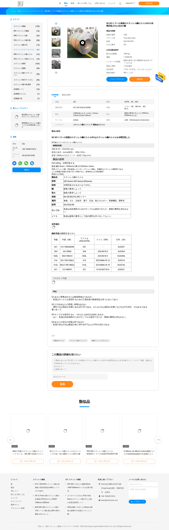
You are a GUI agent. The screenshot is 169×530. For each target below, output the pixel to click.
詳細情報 (55, 95)
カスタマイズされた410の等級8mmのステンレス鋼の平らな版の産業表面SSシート (79, 499)
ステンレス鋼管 (27, 63)
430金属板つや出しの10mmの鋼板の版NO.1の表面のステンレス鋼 (79, 510)
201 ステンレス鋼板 (27, 31)
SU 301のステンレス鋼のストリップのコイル (30, 116)
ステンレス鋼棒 (27, 68)
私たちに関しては (18, 494)
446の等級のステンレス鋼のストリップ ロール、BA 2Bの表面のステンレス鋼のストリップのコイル (29, 454)
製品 (12, 487)
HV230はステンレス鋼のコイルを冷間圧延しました (31, 125)
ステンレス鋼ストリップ (78, 340)
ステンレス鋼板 (27, 26)
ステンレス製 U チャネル (27, 80)
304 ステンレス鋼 (27, 35)
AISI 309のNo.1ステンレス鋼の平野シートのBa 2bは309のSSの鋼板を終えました (47, 510)
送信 (62, 384)
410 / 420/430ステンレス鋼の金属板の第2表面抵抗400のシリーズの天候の (47, 487)
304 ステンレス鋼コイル (27, 54)
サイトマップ (16, 501)
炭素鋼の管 (27, 98)
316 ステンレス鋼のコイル (27, 59)
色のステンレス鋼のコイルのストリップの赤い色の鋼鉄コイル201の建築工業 (66, 454)
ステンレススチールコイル (27, 49)
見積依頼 (149, 3)
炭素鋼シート (27, 89)
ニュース (14, 498)
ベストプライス (117, 79)
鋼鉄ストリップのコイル (100, 340)
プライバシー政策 (18, 508)
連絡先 (26, 170)
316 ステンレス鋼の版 (27, 40)
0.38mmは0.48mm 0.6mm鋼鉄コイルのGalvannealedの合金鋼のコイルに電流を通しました (140, 454)
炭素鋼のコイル (27, 94)
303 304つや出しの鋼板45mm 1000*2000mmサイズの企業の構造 (80, 487)
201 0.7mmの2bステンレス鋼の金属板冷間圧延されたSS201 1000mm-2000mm (47, 499)
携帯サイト (15, 505)
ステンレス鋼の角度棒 (27, 84)
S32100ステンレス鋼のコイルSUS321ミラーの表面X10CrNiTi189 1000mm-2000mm (103, 454)
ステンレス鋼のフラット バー (27, 74)
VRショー (14, 491)
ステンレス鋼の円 (27, 45)
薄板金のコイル (59, 340)
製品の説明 (66, 95)
